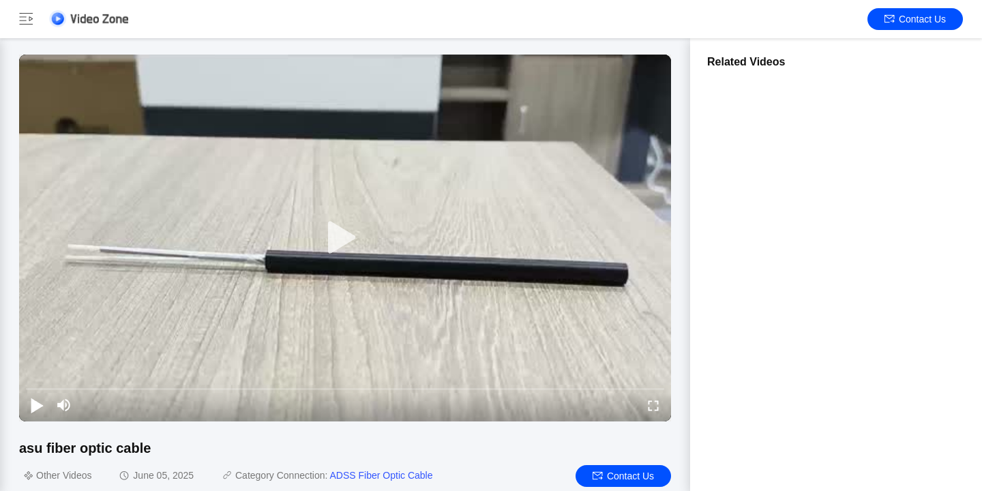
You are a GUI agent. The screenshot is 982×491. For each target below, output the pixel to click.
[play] (345, 238)
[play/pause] (36, 405)
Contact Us (915, 19)
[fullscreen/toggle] (653, 405)
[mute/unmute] (64, 405)
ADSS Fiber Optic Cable (381, 475)
